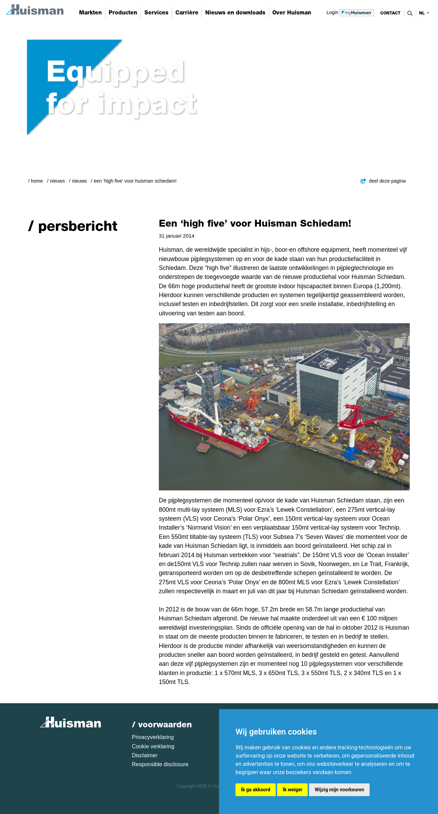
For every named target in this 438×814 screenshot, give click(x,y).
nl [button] (422, 13)
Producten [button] (123, 12)
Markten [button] (90, 12)
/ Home (35, 181)
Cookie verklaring (153, 746)
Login (350, 12)
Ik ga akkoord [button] (255, 789)
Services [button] (156, 12)
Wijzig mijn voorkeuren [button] (339, 789)
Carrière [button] (186, 12)
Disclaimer (145, 755)
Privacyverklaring (153, 737)
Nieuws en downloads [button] (235, 12)
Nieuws (57, 181)
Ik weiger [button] (292, 789)
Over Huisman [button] (291, 12)
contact (390, 13)
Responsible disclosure (160, 764)
